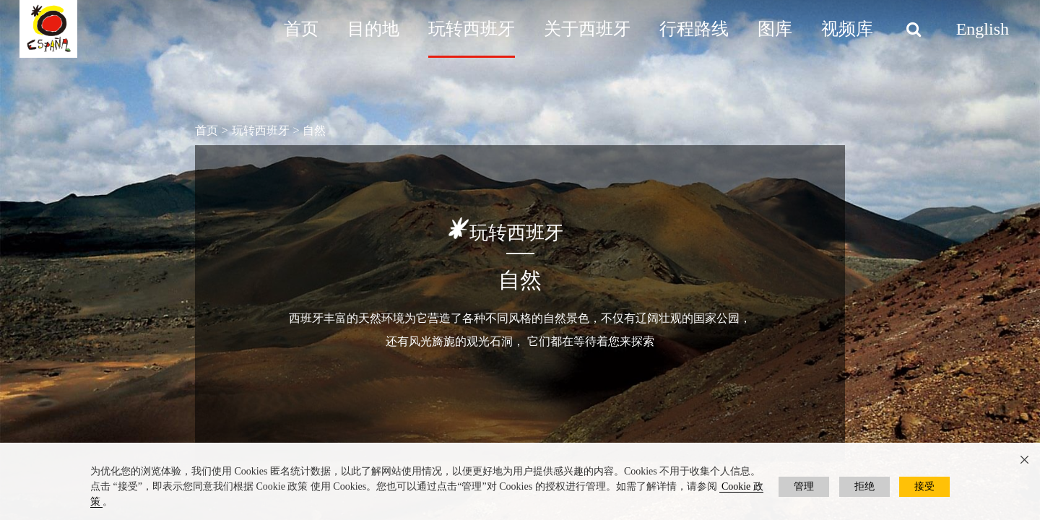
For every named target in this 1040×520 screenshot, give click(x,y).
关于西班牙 (587, 29)
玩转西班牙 (471, 29)
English (982, 29)
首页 (301, 29)
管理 (804, 486)
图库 (775, 29)
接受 (924, 486)
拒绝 (864, 486)
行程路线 (694, 29)
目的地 (373, 29)
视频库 (847, 29)
